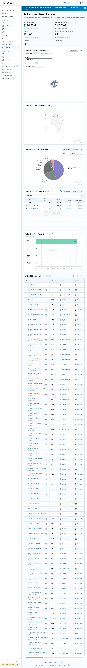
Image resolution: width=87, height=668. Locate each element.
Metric (27, 57)
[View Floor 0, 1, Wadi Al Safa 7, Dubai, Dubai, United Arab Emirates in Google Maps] (46, 579)
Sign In (81, 3)
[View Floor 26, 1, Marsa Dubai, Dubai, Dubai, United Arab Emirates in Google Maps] (46, 554)
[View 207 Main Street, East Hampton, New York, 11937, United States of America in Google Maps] (46, 315)
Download (74, 50)
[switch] (36, 63)
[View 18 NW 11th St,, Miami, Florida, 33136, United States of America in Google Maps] (46, 559)
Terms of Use (53, 665)
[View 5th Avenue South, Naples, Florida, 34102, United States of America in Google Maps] (46, 584)
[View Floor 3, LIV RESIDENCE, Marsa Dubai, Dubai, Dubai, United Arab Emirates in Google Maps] (46, 564)
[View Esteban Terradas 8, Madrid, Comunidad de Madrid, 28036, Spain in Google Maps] (46, 609)
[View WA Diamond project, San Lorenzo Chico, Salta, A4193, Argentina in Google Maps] (46, 628)
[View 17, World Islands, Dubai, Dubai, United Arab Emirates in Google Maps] (46, 345)
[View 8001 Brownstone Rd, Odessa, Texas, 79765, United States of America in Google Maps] (46, 290)
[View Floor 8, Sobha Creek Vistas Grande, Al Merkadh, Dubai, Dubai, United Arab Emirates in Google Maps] (46, 599)
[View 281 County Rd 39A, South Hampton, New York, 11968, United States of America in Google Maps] (46, 360)
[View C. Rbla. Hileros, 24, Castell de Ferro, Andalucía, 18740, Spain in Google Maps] (46, 549)
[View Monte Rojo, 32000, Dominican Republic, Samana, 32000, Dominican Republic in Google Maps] (46, 484)
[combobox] (44, 3)
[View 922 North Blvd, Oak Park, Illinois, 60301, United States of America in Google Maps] (46, 340)
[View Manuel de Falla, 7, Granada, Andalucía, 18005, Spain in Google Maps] (46, 604)
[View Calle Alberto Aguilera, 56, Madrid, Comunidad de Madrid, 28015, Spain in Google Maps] (46, 444)
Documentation (38, 665)
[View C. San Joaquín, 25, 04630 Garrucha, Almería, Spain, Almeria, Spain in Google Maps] (46, 385)
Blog (46, 665)
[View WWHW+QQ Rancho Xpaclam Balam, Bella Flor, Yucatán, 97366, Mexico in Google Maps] (46, 494)
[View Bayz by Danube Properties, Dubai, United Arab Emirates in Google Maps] (46, 619)
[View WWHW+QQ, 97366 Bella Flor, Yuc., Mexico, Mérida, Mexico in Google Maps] (46, 479)
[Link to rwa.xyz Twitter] (69, 665)
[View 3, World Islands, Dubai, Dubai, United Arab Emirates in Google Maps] (46, 325)
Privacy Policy (62, 665)
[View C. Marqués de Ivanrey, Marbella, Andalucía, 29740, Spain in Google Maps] (46, 414)
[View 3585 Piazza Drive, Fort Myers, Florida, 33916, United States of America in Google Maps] (46, 589)
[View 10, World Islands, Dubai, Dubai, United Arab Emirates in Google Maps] (46, 335)
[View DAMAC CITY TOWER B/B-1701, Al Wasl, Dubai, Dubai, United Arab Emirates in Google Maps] (46, 519)
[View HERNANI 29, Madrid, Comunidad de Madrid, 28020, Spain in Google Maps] (46, 544)
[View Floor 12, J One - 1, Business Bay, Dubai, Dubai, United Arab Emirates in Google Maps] (46, 594)
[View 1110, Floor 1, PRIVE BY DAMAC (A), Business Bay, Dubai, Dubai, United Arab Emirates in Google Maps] (46, 529)
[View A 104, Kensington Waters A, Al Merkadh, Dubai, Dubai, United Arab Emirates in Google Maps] (46, 574)
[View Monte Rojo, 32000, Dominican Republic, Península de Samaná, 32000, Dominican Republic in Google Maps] (46, 419)
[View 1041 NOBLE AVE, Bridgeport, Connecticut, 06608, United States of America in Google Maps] (46, 464)
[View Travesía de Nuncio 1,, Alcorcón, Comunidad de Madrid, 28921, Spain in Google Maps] (46, 524)
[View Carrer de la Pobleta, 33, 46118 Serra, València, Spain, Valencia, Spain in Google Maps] (46, 434)
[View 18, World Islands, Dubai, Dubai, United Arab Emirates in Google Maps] (46, 350)
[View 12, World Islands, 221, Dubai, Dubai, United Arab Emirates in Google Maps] (46, 310)
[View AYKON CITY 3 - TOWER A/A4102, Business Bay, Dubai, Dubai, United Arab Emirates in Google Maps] (46, 474)
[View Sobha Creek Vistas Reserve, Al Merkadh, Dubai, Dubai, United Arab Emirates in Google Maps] (46, 623)
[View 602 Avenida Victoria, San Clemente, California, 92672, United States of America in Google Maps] (46, 355)
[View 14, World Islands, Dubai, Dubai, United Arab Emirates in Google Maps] (46, 365)
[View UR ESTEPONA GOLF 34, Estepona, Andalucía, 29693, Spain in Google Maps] (46, 395)
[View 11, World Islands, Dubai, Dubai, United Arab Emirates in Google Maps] (46, 330)
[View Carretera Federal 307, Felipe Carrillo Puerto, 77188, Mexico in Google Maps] (46, 424)
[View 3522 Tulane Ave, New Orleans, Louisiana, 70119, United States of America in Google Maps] (46, 380)
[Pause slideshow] (60, 191)
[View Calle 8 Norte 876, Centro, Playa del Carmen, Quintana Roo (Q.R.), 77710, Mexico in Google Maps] (46, 370)
